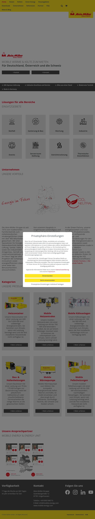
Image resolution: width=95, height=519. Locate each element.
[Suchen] (62, 6)
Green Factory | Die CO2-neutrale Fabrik (77, 262)
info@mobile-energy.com (49, 503)
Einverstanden (47, 276)
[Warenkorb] (66, 6)
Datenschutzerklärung (62, 270)
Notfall (16, 72)
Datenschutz (80, 514)
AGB (86, 514)
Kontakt (45, 72)
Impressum (70, 514)
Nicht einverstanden (47, 280)
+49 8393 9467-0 (46, 500)
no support (47, 47)
